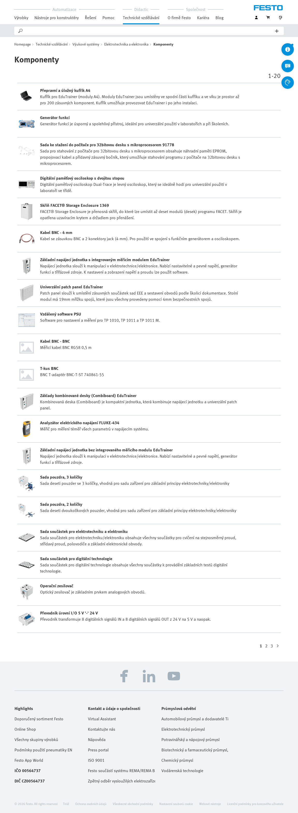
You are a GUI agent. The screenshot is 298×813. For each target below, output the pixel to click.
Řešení (90, 17)
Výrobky (21, 17)
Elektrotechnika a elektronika (126, 44)
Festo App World (28, 760)
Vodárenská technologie (182, 770)
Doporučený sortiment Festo (38, 719)
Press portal (98, 750)
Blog (219, 17)
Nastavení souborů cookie (176, 803)
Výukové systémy (85, 44)
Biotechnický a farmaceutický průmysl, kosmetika (195, 750)
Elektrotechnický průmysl (183, 729)
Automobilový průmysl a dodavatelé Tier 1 (195, 719)
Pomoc (108, 17)
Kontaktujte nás (101, 729)
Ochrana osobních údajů (91, 803)
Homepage (22, 44)
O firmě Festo (179, 17)
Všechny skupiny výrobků (36, 739)
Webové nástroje (210, 803)
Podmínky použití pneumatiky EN (43, 750)
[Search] (149, 31)
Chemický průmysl (177, 760)
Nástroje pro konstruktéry (56, 17)
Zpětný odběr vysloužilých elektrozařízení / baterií (121, 781)
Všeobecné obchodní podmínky (133, 803)
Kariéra (203, 17)
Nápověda (97, 739)
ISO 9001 (96, 760)
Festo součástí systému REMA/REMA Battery (121, 770)
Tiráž (66, 803)
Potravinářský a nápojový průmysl (190, 739)
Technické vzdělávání (141, 17)
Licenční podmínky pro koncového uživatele (255, 803)
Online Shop (25, 729)
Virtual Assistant (102, 719)
